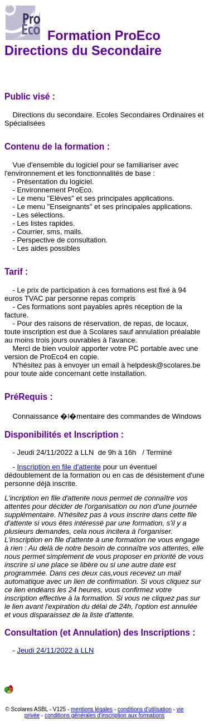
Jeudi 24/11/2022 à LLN (55, 650)
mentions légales (92, 709)
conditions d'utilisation (145, 709)
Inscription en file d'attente (59, 467)
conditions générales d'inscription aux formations (104, 715)
